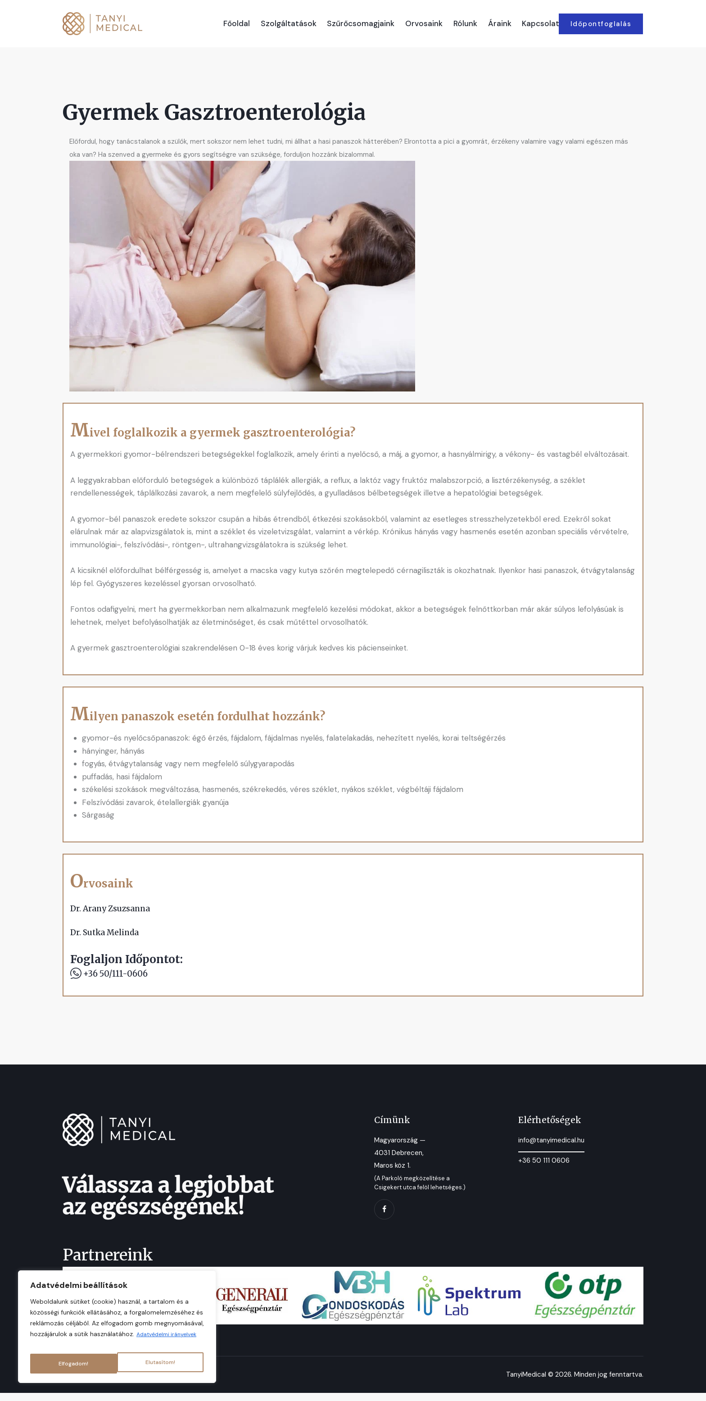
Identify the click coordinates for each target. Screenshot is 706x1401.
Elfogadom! (161, 1364)
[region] (117, 1325)
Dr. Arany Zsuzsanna (115, 910)
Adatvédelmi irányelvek (111, 1341)
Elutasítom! (73, 1364)
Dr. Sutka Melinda (109, 936)
